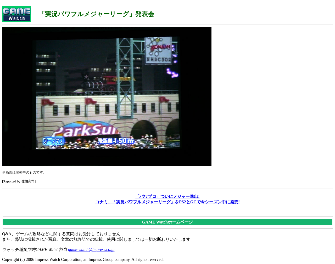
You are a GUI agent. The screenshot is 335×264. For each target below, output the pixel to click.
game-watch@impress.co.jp (91, 249)
